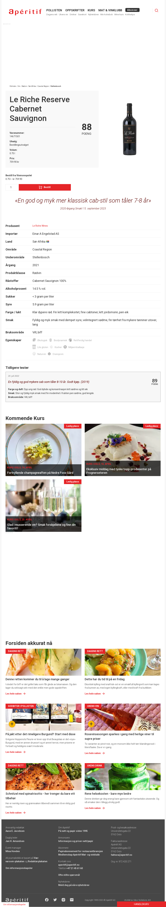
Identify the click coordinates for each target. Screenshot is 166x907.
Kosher (58, 347)
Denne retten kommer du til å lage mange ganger (38, 679)
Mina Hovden (13, 851)
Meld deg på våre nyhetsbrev (73, 885)
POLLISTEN (54, 10)
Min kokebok (106, 14)
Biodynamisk (60, 340)
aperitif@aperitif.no (68, 865)
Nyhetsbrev (93, 14)
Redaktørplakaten (37, 861)
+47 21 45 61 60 (74, 868)
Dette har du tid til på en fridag (105, 679)
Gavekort (82, 14)
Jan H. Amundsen (15, 841)
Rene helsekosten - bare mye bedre (108, 793)
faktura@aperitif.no (121, 855)
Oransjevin (58, 354)
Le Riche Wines (40, 225)
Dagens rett (51, 14)
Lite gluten (42, 347)
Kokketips (130, 14)
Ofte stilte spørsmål (69, 875)
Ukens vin (63, 14)
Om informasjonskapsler (19, 868)
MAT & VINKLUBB (110, 10)
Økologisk (42, 340)
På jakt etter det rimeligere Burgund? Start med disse (40, 734)
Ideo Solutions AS (142, 900)
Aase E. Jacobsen (15, 831)
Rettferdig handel (83, 340)
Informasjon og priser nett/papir (75, 841)
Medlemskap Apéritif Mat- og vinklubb (79, 854)
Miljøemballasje (76, 347)
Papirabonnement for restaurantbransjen (80, 851)
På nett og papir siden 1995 (73, 831)
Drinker (73, 14)
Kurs (91, 10)
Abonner (132, 10)
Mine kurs (119, 14)
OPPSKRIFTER (74, 10)
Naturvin (41, 354)
